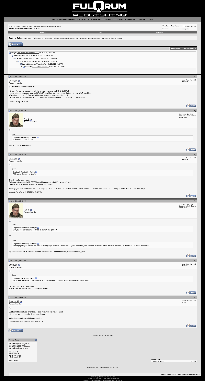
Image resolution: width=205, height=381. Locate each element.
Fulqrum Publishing (42, 26)
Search (142, 19)
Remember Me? (190, 26)
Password (166, 29)
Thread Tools (175, 48)
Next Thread (109, 335)
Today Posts (95, 19)
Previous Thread (97, 335)
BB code (12, 352)
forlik (26, 119)
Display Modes (189, 48)
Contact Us (165, 374)
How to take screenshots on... (28, 53)
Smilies (11, 353)
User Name (166, 26)
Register (83, 19)
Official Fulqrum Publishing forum (22, 26)
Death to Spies (55, 26)
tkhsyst (13, 80)
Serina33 (14, 301)
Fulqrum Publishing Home (63, 19)
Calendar (131, 19)
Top (198, 374)
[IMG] (11, 355)
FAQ (151, 19)
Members (109, 19)
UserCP (120, 19)
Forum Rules (13, 360)
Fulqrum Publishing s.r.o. (179, 374)
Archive (193, 374)
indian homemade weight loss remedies (25, 318)
